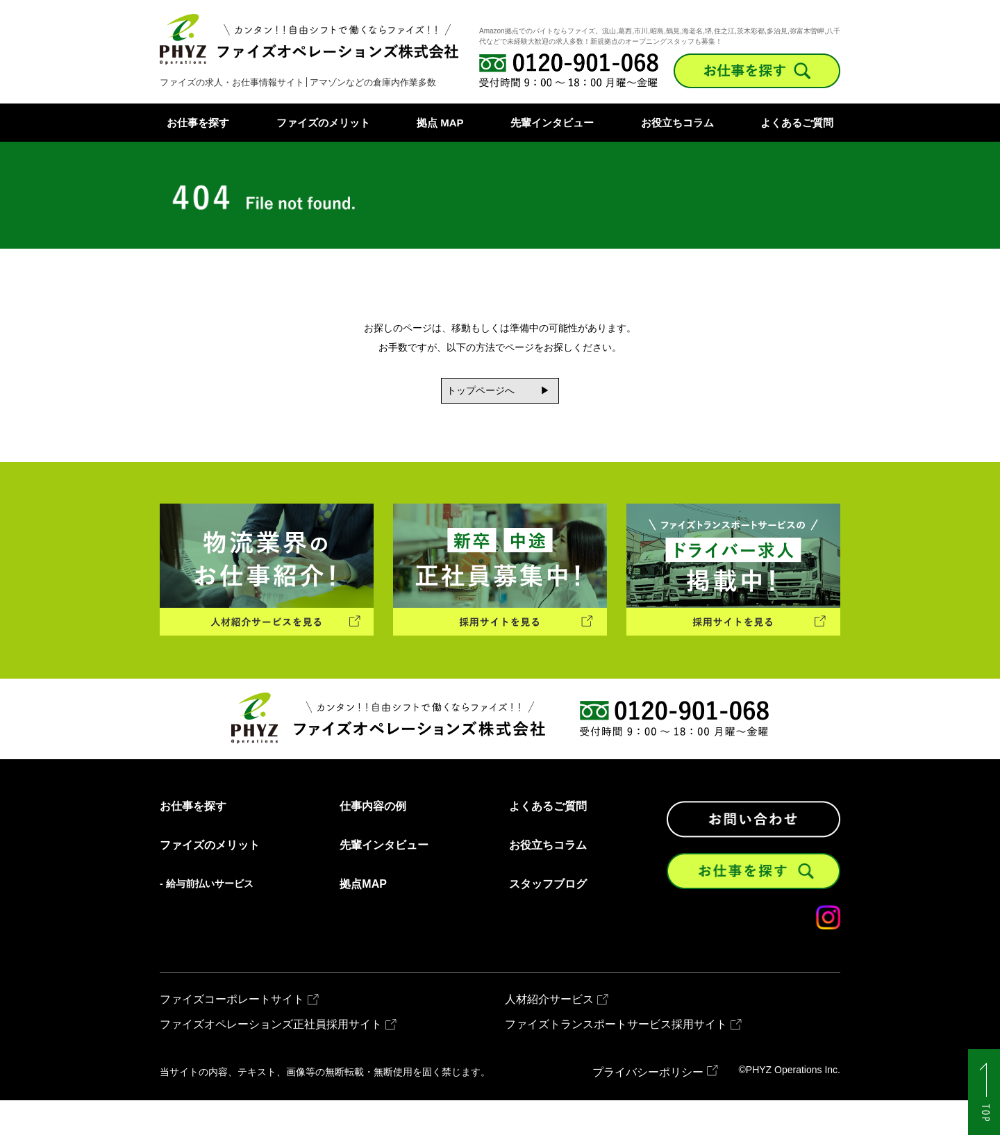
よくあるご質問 (796, 123)
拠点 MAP (440, 123)
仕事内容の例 (373, 841)
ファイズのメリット (323, 123)
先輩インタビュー (552, 123)
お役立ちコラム (677, 123)
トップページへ (458, 395)
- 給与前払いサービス (206, 919)
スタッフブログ (548, 919)
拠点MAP (363, 919)
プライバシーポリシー (647, 1107)
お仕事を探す (198, 123)
